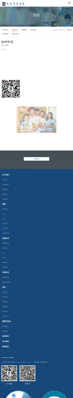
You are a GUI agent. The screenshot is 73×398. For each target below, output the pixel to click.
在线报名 (36, 159)
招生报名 (5, 336)
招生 (64, 30)
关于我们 (5, 175)
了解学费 (24, 30)
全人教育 (5, 228)
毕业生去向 (15, 34)
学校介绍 (5, 180)
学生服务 (5, 262)
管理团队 (5, 189)
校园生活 (5, 238)
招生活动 (5, 30)
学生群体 (5, 267)
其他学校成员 (6, 282)
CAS (3, 253)
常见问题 (33, 30)
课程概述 (5, 209)
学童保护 (5, 199)
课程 (4, 204)
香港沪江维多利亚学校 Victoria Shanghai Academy (16, 362)
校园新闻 (5, 326)
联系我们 (5, 346)
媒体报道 (5, 331)
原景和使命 (5, 184)
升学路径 (5, 34)
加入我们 (5, 341)
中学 (3, 218)
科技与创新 (5, 233)
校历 (3, 257)
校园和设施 (5, 243)
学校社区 (5, 272)
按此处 (5, 74)
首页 (60, 30)
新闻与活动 (6, 321)
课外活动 (5, 248)
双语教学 (5, 223)
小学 (3, 214)
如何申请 (14, 30)
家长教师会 (5, 277)
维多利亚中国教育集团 (40, 362)
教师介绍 (5, 194)
